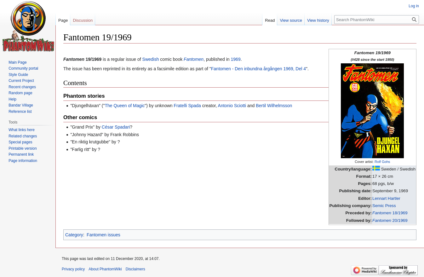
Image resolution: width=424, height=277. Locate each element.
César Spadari (116, 127)
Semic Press (384, 205)
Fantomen (193, 59)
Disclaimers (135, 269)
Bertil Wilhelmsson (274, 105)
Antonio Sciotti (232, 105)
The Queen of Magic (125, 105)
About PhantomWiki (105, 269)
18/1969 (390, 213)
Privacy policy (73, 269)
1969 (236, 59)
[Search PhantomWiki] (376, 19)
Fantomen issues (103, 234)
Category (74, 234)
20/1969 (390, 220)
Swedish (150, 59)
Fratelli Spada (187, 105)
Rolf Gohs (382, 162)
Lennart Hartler (386, 198)
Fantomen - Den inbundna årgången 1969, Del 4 (258, 68)
